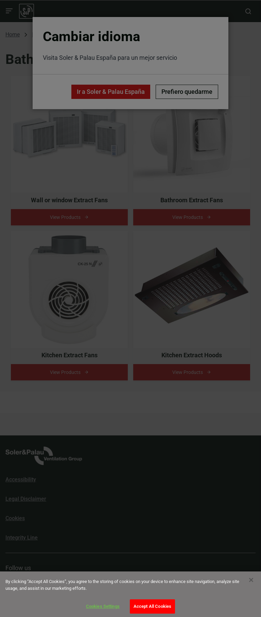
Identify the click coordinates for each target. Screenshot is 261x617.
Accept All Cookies (152, 606)
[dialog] (130, 594)
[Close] (251, 579)
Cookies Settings (103, 606)
